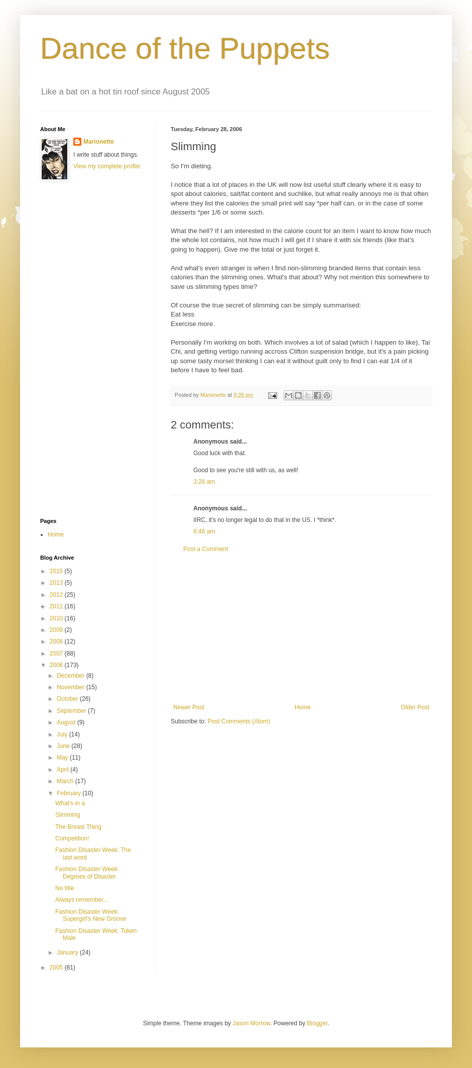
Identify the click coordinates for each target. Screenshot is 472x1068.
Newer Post (188, 707)
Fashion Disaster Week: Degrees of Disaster (87, 873)
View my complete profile (106, 166)
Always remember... (81, 899)
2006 (57, 665)
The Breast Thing (78, 826)
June (64, 746)
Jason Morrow (251, 1023)
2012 (57, 594)
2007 (57, 653)
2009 (57, 629)
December (71, 675)
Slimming (67, 814)
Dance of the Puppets (185, 48)
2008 (57, 641)
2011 (57, 606)
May (63, 757)
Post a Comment (205, 549)
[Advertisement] (301, 628)
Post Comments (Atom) (238, 721)
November (71, 687)
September (72, 710)
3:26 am (204, 481)
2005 (57, 967)
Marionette (98, 141)
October (68, 698)
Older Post (415, 707)
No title (64, 888)
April (63, 769)
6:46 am (204, 531)
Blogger (317, 1023)
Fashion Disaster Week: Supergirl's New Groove (90, 915)
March (66, 781)
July (63, 734)
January (68, 952)
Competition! (72, 838)
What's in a (70, 803)
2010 (57, 618)
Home (303, 707)
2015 (57, 571)
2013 (57, 582)
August (67, 722)
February (69, 793)
